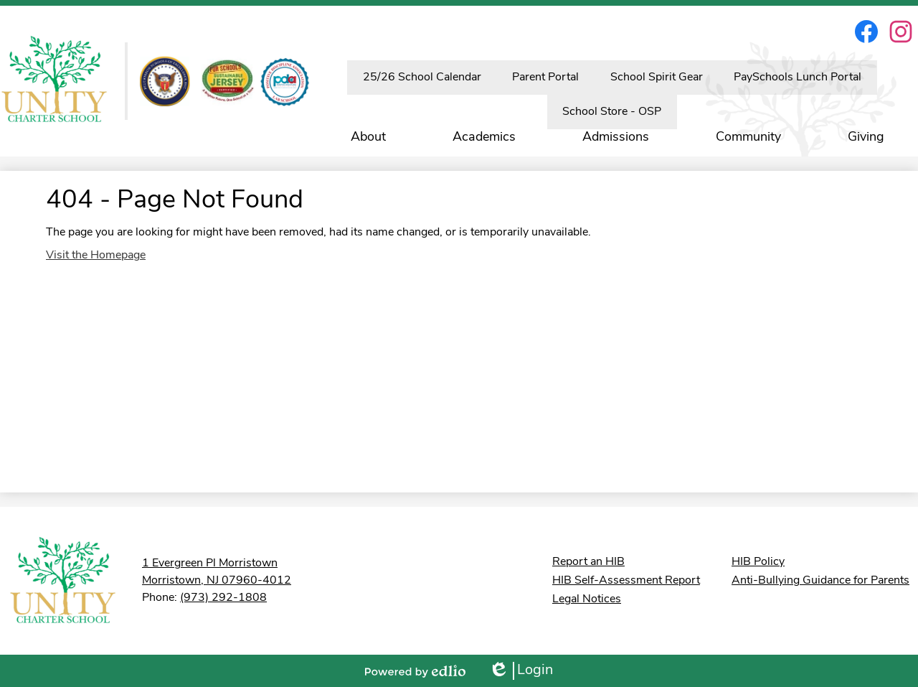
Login (520, 671)
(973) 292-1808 (223, 598)
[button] (368, 137)
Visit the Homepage (96, 255)
